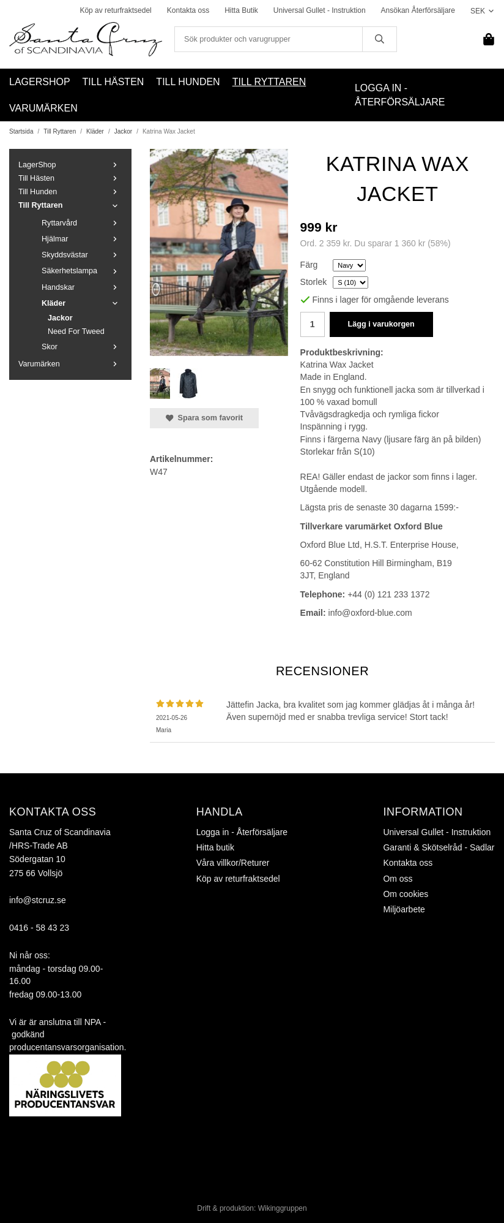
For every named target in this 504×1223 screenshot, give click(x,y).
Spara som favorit (204, 418)
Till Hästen (113, 82)
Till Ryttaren (269, 82)
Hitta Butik (241, 10)
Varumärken (43, 108)
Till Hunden (188, 82)
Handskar (82, 287)
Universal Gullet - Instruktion (319, 10)
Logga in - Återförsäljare (400, 95)
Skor (82, 347)
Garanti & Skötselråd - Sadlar (438, 847)
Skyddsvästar (82, 255)
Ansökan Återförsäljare (418, 10)
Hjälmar (82, 239)
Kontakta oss (188, 10)
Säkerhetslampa (82, 271)
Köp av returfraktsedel (115, 10)
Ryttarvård (82, 223)
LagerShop (39, 82)
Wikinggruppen (282, 1208)
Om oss (397, 879)
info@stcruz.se (37, 900)
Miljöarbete (403, 909)
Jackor (60, 318)
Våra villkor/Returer (233, 863)
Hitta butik (215, 847)
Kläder (82, 303)
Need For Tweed (76, 331)
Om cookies (405, 894)
